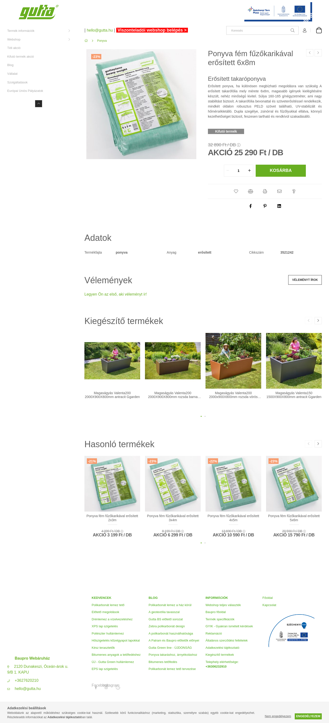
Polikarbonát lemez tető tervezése (172, 669)
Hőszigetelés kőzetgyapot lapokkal (116, 640)
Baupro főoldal (216, 612)
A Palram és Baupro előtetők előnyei (174, 640)
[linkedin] (279, 206)
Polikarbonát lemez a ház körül (170, 605)
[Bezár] (318, 4)
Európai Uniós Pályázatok (25, 91)
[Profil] (305, 30)
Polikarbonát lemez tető (108, 605)
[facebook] (250, 206)
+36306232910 (216, 666)
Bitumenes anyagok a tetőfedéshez (116, 654)
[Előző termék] (309, 52)
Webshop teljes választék (223, 605)
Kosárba (281, 170)
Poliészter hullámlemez (108, 633)
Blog (10, 65)
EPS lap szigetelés (105, 669)
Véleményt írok (305, 280)
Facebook (96, 685)
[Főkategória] (86, 40)
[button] (236, 191)
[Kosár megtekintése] (316, 30)
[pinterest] (265, 206)
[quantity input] (238, 170)
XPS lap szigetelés (105, 626)
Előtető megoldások (105, 612)
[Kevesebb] (38, 103)
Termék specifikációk (220, 619)
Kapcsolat (269, 605)
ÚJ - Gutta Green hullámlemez (113, 662)
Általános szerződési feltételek (227, 640)
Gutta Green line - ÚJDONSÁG (170, 647)
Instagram (106, 685)
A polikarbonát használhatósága (171, 633)
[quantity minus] (227, 170)
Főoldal (267, 598)
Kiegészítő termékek (220, 654)
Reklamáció (214, 633)
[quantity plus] (249, 170)
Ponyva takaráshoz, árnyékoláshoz (173, 654)
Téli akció (14, 48)
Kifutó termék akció (20, 56)
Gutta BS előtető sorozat (166, 619)
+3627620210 (26, 680)
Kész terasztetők (103, 647)
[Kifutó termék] (226, 131)
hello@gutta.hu (28, 689)
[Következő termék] (318, 52)
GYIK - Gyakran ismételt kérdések (229, 626)
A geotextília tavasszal (164, 612)
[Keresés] (262, 30)
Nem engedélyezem (278, 716)
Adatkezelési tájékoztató (222, 647)
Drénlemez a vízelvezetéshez (112, 619)
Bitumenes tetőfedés (163, 662)
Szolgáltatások (17, 82)
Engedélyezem (308, 716)
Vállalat (12, 73)
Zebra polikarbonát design (167, 626)
